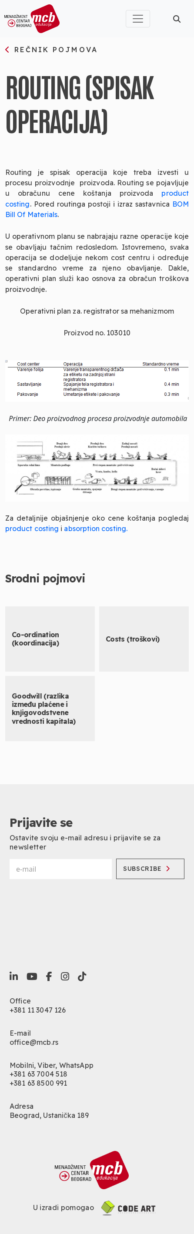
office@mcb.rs (34, 1042)
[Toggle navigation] (138, 18)
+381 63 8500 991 (38, 1083)
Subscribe (146, 869)
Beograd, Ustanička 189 (49, 1115)
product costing (32, 528)
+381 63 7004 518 (39, 1074)
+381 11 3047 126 (38, 1010)
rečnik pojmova (51, 50)
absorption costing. (95, 528)
